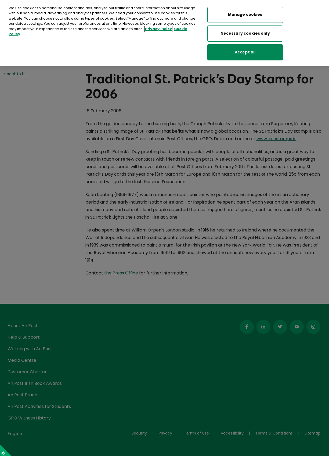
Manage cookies (245, 12)
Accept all (245, 49)
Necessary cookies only (245, 31)
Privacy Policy (158, 26)
